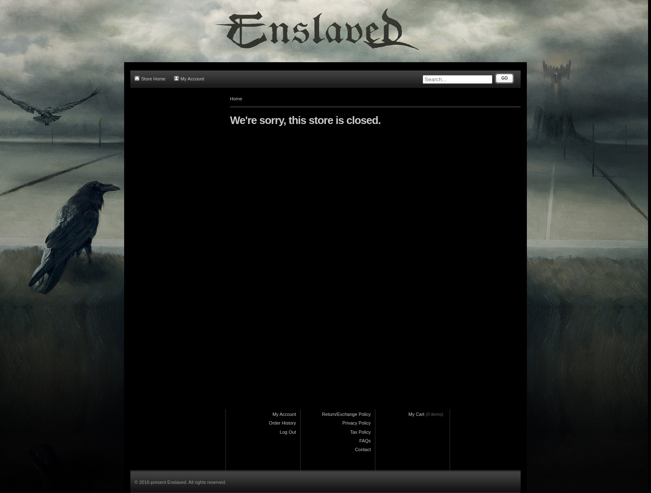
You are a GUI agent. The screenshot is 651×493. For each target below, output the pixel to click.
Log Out (288, 432)
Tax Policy (360, 432)
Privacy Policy (357, 422)
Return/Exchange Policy (346, 414)
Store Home (150, 78)
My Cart (417, 414)
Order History (282, 422)
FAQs (365, 440)
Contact (363, 449)
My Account (189, 78)
